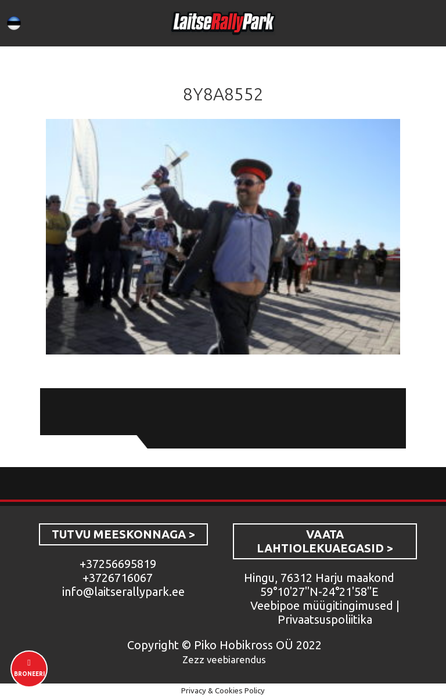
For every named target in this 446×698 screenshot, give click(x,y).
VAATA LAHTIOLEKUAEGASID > (325, 541)
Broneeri (29, 674)
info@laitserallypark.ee (123, 591)
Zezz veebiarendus (224, 659)
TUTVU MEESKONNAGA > (123, 534)
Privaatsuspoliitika (325, 619)
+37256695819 (118, 563)
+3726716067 (117, 577)
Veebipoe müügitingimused (321, 605)
